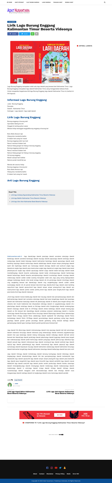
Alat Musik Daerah (33, 2)
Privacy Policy (60, 474)
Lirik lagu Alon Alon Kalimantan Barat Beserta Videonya (29, 201)
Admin (16, 383)
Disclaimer (50, 474)
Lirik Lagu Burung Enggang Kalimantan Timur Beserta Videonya (39, 27)
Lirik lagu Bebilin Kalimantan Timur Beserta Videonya (28, 198)
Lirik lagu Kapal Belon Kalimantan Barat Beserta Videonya (21, 392)
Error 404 (76, 474)
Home (9, 2)
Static (69, 474)
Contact (41, 474)
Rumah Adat (69, 2)
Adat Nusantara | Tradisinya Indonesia (55, 481)
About (35, 474)
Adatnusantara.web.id (14, 256)
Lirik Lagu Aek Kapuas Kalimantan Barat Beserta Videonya (60, 392)
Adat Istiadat (19, 2)
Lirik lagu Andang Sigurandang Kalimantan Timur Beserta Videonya (33, 195)
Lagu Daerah (46, 2)
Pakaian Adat (57, 2)
